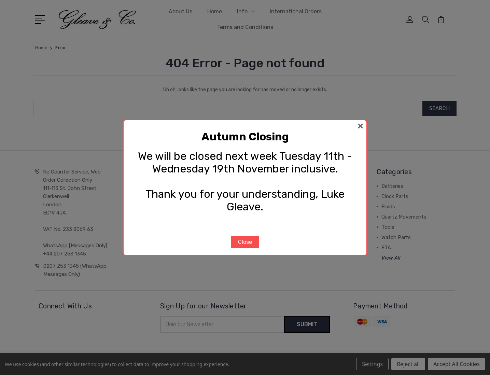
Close (245, 242)
